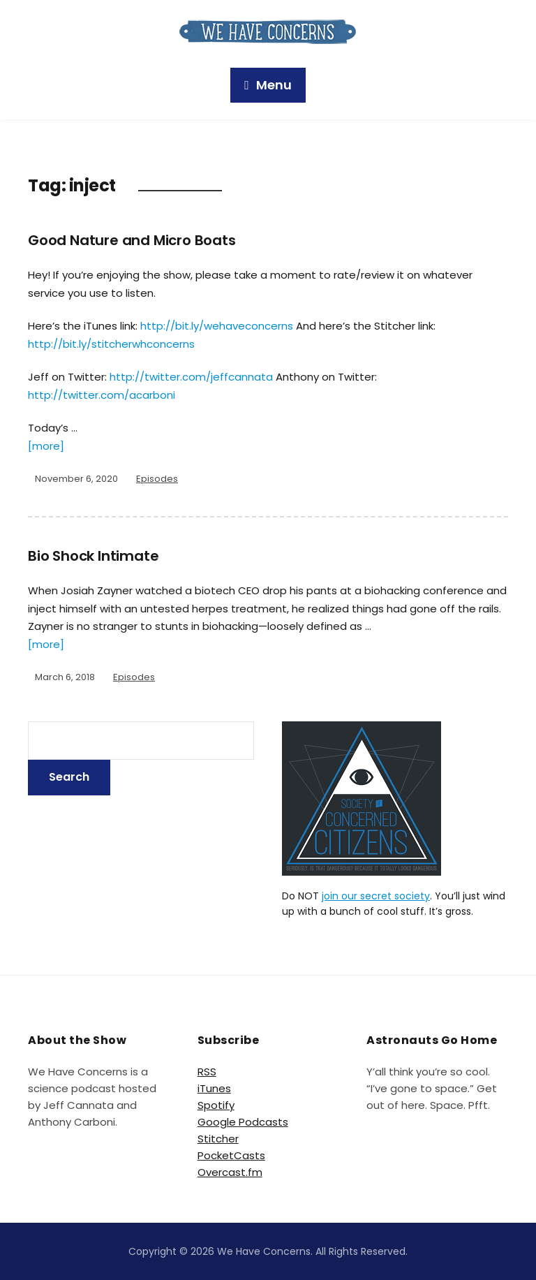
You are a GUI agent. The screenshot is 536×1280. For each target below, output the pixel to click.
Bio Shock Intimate (93, 556)
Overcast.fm (230, 1172)
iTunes (214, 1088)
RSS (207, 1071)
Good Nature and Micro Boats (132, 240)
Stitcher (218, 1138)
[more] (46, 446)
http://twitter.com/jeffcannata (191, 376)
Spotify (216, 1105)
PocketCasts (231, 1155)
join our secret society (376, 896)
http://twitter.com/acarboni (101, 395)
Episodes (157, 478)
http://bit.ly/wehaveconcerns (216, 325)
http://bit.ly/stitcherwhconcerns (111, 344)
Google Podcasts (243, 1122)
